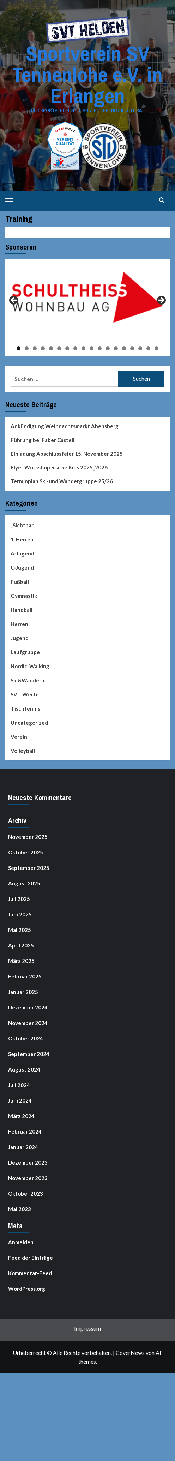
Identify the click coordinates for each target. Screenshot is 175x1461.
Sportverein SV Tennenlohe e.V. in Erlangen (87, 74)
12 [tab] (108, 348)
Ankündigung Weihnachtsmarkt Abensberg (65, 426)
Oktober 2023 (25, 1193)
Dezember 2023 (28, 1162)
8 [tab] (75, 348)
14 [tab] (124, 348)
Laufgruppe (25, 652)
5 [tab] (51, 348)
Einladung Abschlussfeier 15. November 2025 (67, 453)
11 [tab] (100, 348)
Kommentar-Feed (30, 1273)
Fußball (20, 581)
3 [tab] (35, 348)
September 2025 (28, 868)
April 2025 (21, 945)
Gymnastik (24, 596)
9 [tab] (83, 348)
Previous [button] (14, 300)
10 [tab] (91, 348)
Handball (21, 610)
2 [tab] (27, 348)
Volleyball (23, 751)
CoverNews (130, 1352)
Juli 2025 (19, 899)
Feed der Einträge (30, 1257)
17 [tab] (148, 348)
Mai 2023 (19, 1209)
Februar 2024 (25, 1131)
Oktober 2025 (25, 852)
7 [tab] (67, 348)
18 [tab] (156, 348)
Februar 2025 (25, 976)
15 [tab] (132, 348)
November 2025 (28, 837)
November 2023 (28, 1178)
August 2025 (24, 883)
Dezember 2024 (28, 1007)
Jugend (20, 638)
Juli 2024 (19, 1085)
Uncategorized (29, 722)
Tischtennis (25, 708)
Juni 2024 (20, 1100)
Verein (19, 736)
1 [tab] (18, 348)
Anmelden (21, 1242)
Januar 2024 (23, 1147)
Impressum (87, 1328)
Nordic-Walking (30, 666)
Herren (19, 624)
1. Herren (22, 539)
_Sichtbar (22, 525)
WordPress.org (26, 1288)
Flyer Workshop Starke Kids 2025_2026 (59, 467)
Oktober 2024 (25, 1038)
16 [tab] (140, 348)
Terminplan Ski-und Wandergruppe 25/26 (62, 481)
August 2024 (24, 1069)
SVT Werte (25, 694)
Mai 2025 (19, 930)
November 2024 (28, 1023)
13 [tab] (116, 348)
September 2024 (28, 1054)
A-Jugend (22, 553)
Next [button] (161, 300)
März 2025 (21, 961)
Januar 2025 (23, 992)
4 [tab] (43, 348)
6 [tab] (59, 348)
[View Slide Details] (87, 297)
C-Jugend (22, 567)
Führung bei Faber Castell (42, 440)
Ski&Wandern (27, 680)
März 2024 (21, 1116)
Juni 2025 (20, 914)
